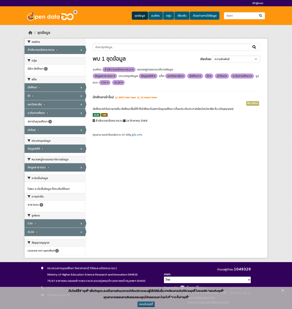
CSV (104, 115)
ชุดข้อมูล (140, 16)
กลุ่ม (168, 16)
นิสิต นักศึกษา (252, 103)
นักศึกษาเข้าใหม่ (104, 97)
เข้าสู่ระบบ (257, 3)
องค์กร (155, 16)
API (123, 135)
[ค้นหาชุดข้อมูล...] (244, 15)
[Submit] (261, 15)
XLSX (96, 115)
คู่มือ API (136, 135)
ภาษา (167, 274)
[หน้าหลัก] (30, 32)
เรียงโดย (205, 59)
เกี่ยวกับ (182, 16)
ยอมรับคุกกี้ (146, 304)
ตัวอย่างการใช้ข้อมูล (205, 16)
